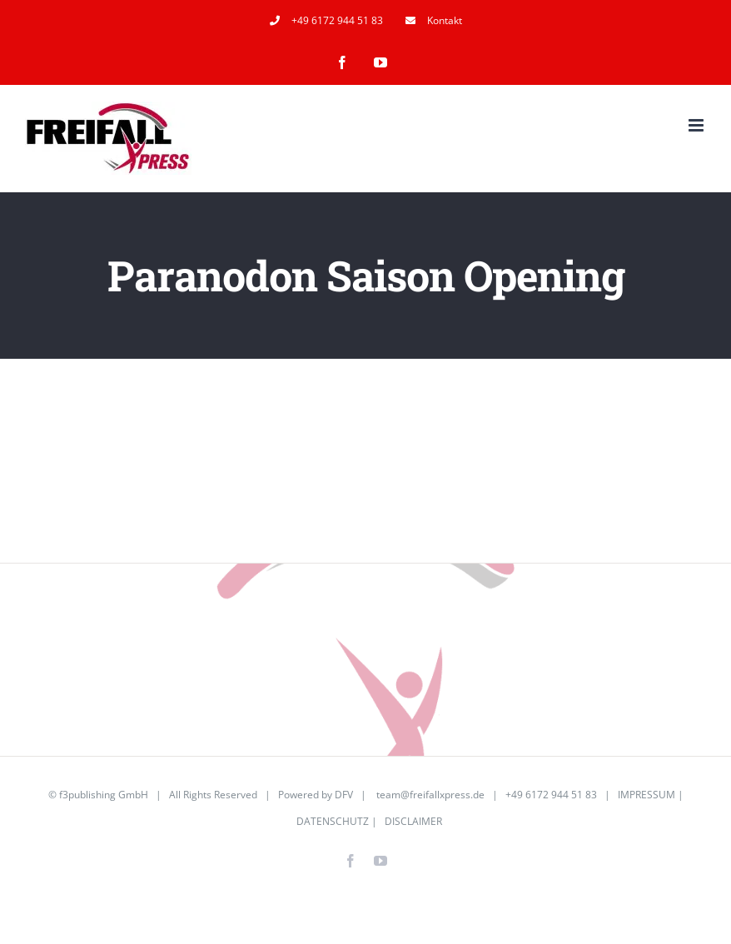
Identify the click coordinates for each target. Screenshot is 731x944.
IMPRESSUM (646, 794)
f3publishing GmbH (103, 794)
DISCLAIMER (413, 821)
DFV (344, 794)
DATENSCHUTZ (332, 821)
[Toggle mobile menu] (697, 125)
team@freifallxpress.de (430, 794)
